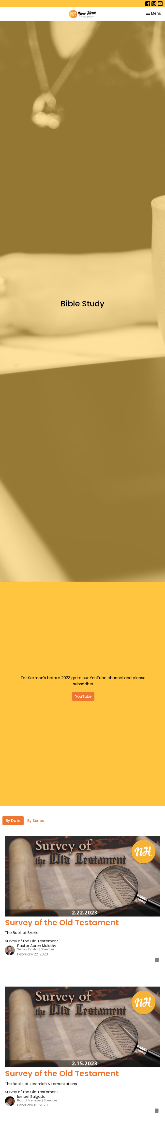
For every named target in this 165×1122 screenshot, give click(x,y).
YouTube (83, 696)
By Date (13, 820)
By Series (35, 820)
